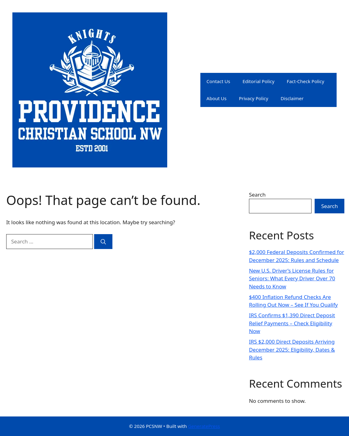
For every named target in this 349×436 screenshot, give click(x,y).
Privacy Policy (253, 98)
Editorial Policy (258, 81)
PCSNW (186, 90)
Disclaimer (292, 98)
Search (257, 194)
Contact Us (218, 81)
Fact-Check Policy (305, 81)
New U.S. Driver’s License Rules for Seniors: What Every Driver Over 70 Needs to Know (292, 278)
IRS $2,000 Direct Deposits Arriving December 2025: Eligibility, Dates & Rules (292, 349)
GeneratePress (204, 426)
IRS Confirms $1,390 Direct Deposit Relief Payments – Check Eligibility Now (292, 323)
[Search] (103, 241)
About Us (217, 98)
